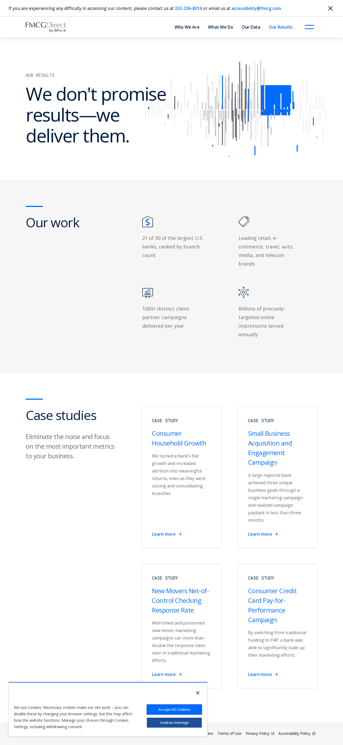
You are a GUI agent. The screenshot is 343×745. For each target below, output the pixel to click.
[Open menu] (309, 27)
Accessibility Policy (294, 733)
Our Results (281, 27)
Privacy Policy (257, 733)
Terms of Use (229, 733)
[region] (108, 709)
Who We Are (187, 27)
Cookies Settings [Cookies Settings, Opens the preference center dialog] (174, 722)
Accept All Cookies (174, 709)
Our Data (251, 27)
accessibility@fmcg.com (256, 8)
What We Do (220, 27)
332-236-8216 (188, 8)
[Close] (330, 8)
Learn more (167, 534)
